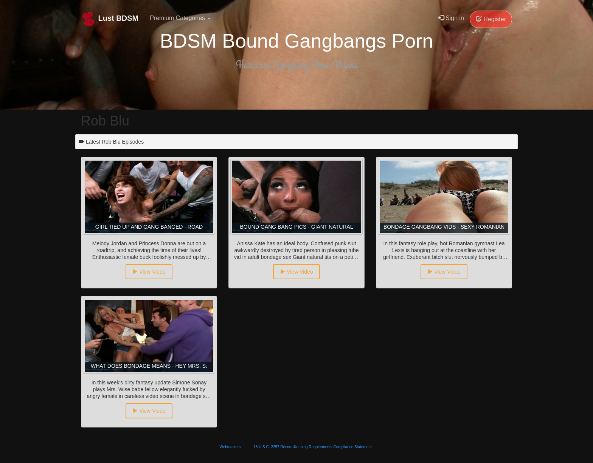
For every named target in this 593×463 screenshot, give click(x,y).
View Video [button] (148, 272)
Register (491, 19)
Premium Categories (180, 18)
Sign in (451, 18)
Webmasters (230, 447)
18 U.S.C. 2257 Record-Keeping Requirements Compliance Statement (312, 447)
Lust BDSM (109, 18)
